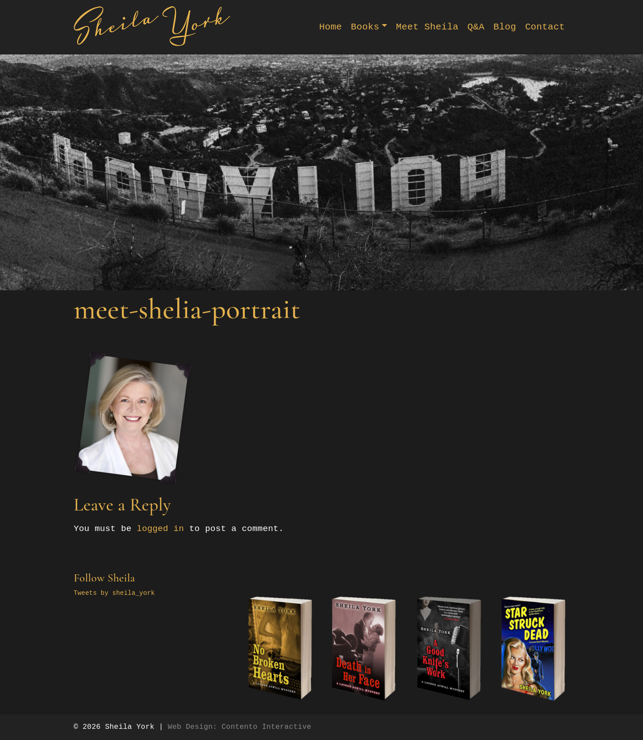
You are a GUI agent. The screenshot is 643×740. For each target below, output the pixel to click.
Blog (504, 27)
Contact (545, 27)
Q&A (476, 27)
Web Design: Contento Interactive (239, 727)
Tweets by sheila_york (114, 593)
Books (365, 27)
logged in (160, 529)
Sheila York (129, 727)
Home (330, 27)
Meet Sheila (427, 27)
